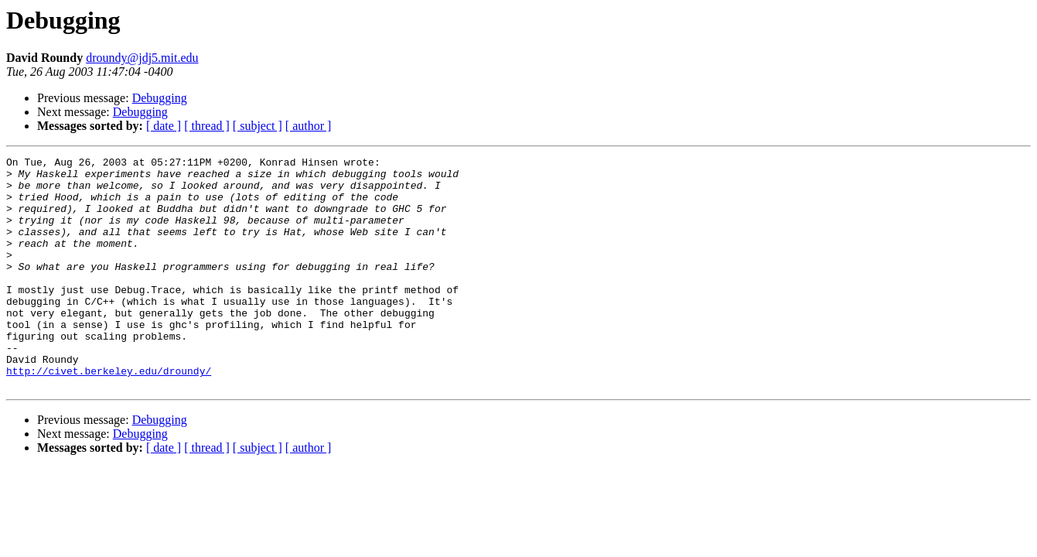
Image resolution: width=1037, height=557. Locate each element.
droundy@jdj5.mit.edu (142, 57)
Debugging (159, 97)
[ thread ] (207, 125)
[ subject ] (257, 125)
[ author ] (308, 125)
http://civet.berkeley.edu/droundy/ (108, 415)
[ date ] (163, 125)
